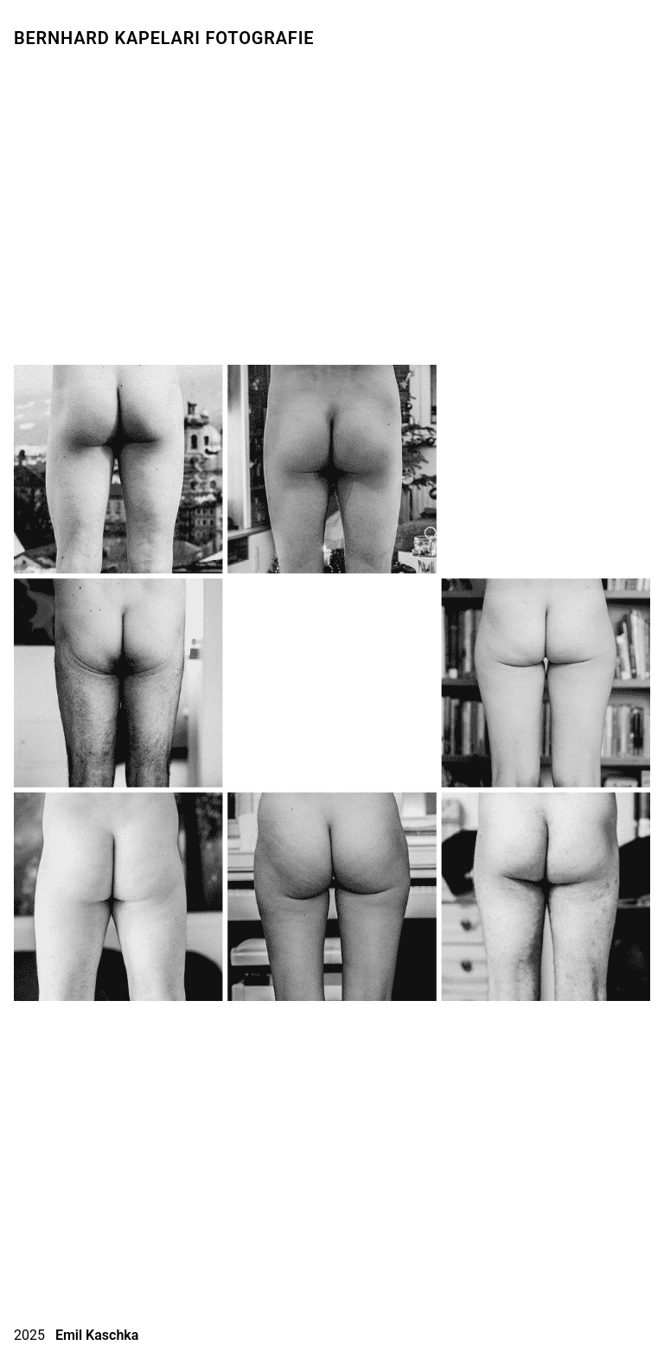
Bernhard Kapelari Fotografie (164, 38)
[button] (36, 681)
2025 (76, 1333)
